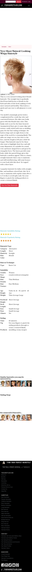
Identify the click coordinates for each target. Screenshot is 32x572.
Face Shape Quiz (5, 556)
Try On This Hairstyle (9, 185)
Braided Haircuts (5, 519)
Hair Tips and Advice (6, 544)
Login (29, 1)
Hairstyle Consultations (7, 558)
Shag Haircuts (5, 521)
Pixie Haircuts (4, 511)
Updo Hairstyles (5, 513)
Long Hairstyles (5, 507)
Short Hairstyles (5, 503)
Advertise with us (5, 485)
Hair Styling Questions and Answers (10, 542)
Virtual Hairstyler (5, 554)
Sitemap (3, 479)
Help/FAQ (3, 491)
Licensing (3, 483)
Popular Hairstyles (6, 499)
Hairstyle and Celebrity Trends (9, 537)
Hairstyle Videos (5, 548)
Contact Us (4, 489)
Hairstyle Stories (5, 529)
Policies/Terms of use (7, 487)
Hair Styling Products (6, 539)
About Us (3, 474)
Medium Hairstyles (6, 505)
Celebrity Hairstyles (6, 501)
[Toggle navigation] (28, 5)
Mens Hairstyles (5, 525)
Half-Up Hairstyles (6, 515)
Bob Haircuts (4, 509)
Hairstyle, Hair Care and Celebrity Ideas (11, 535)
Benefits (3, 476)
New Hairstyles (5, 497)
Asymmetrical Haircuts (7, 517)
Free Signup (4, 560)
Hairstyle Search (5, 527)
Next (29, 74)
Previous (2, 74)
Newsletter (4, 480)
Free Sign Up (24, 1)
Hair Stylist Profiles (6, 546)
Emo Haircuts (4, 523)
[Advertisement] (16, 27)
